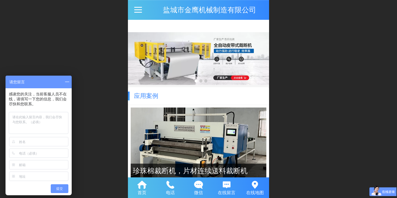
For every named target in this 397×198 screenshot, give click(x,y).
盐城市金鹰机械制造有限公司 (209, 10)
